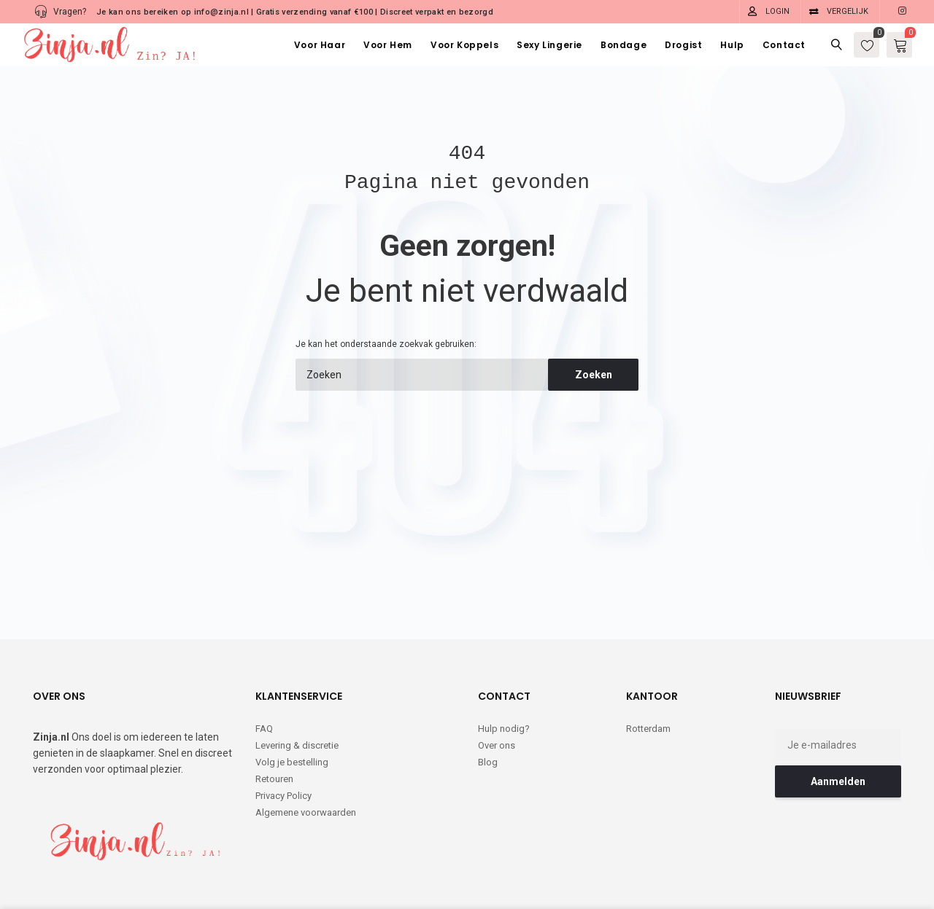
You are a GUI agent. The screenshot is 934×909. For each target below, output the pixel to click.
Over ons (496, 685)
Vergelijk (847, 11)
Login (777, 11)
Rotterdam (648, 668)
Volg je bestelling (291, 702)
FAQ (264, 668)
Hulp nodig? (504, 668)
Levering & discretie (297, 685)
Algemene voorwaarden (305, 752)
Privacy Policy (283, 735)
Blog (488, 702)
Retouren (274, 719)
